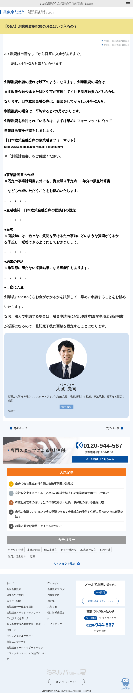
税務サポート (14, 630)
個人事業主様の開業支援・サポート (26, 624)
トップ (10, 583)
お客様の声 (53, 595)
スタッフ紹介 (14, 600)
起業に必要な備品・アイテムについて (38, 525)
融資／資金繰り (17, 556)
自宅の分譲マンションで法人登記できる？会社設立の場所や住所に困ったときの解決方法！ (69, 514)
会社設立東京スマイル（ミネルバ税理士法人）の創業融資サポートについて (62, 493)
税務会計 (105, 549)
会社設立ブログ (55, 589)
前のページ (18, 428)
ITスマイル (53, 583)
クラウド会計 (15, 549)
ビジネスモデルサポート (20, 635)
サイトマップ (54, 624)
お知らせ (52, 606)
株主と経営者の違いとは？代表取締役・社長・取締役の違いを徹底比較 (59, 502)
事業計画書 (33, 549)
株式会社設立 (88, 549)
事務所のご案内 (15, 595)
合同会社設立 (69, 549)
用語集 (51, 600)
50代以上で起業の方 (18, 618)
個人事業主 (50, 549)
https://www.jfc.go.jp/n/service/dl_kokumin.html (33, 146)
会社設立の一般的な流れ (20, 606)
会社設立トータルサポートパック (25, 647)
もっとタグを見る (64, 563)
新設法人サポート (16, 641)
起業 (32, 556)
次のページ (114, 428)
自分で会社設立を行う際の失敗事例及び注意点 (44, 483)
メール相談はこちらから (99, 459)
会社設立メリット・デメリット (24, 612)
